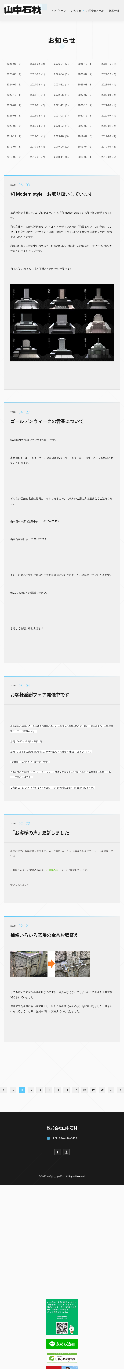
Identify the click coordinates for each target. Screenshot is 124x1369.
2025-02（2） (86, 74)
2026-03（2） (15, 63)
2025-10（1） (110, 63)
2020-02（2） (86, 125)
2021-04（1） (38, 115)
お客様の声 (52, 871)
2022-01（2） (38, 105)
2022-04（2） (110, 94)
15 (57, 1088)
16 (66, 1088)
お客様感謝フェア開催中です (39, 696)
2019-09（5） (86, 136)
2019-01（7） (38, 156)
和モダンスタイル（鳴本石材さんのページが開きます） (43, 270)
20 (102, 1088)
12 (30, 1088)
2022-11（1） (38, 94)
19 (93, 1088)
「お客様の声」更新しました (39, 834)
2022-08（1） (62, 94)
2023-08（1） (86, 84)
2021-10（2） (86, 105)
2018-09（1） (86, 156)
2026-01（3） (62, 63)
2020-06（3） (15, 125)
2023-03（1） (110, 84)
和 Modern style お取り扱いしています (51, 196)
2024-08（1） (38, 84)
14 (48, 1088)
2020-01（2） (110, 125)
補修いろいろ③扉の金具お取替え (44, 936)
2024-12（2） (110, 74)
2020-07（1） (110, 115)
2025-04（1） (62, 74)
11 (21, 1088)
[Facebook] (57, 1151)
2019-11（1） (38, 136)
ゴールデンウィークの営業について (47, 423)
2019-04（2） (86, 146)
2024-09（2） (15, 84)
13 (39, 1088)
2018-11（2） (62, 156)
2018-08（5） (110, 156)
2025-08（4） (15, 74)
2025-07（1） (38, 74)
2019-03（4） (110, 146)
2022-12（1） (15, 94)
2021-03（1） (62, 115)
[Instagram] (66, 1151)
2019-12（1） (15, 136)
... (13, 1088)
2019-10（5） (62, 136)
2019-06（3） (38, 146)
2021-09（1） (110, 105)
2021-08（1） (15, 115)
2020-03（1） (62, 125)
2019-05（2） (62, 146)
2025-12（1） (86, 63)
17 (75, 1088)
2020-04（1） (38, 125)
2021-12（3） (62, 105)
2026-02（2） (38, 63)
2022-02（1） (15, 105)
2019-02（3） (15, 156)
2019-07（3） (15, 146)
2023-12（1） (62, 84)
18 (84, 1088)
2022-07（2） (86, 94)
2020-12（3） (86, 115)
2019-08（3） (110, 136)
